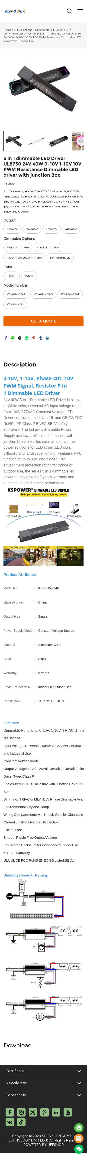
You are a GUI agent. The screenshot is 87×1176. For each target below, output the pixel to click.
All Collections (23, 30)
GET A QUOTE (43, 321)
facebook (5, 338)
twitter (19, 338)
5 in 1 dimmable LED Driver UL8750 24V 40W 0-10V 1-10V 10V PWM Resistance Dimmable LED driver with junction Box (42, 37)
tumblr (40, 338)
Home (7, 30)
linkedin (47, 338)
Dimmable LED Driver (49, 30)
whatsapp (26, 338)
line (12, 338)
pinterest (33, 338)
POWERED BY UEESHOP (43, 1145)
